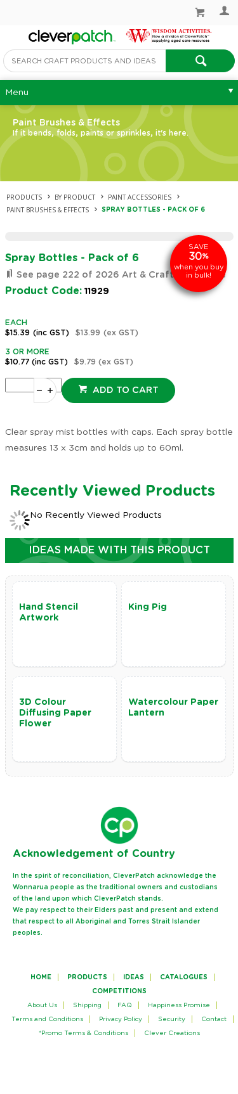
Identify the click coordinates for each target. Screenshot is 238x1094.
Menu (17, 92)
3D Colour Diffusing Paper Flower (55, 713)
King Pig (147, 607)
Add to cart (124, 390)
